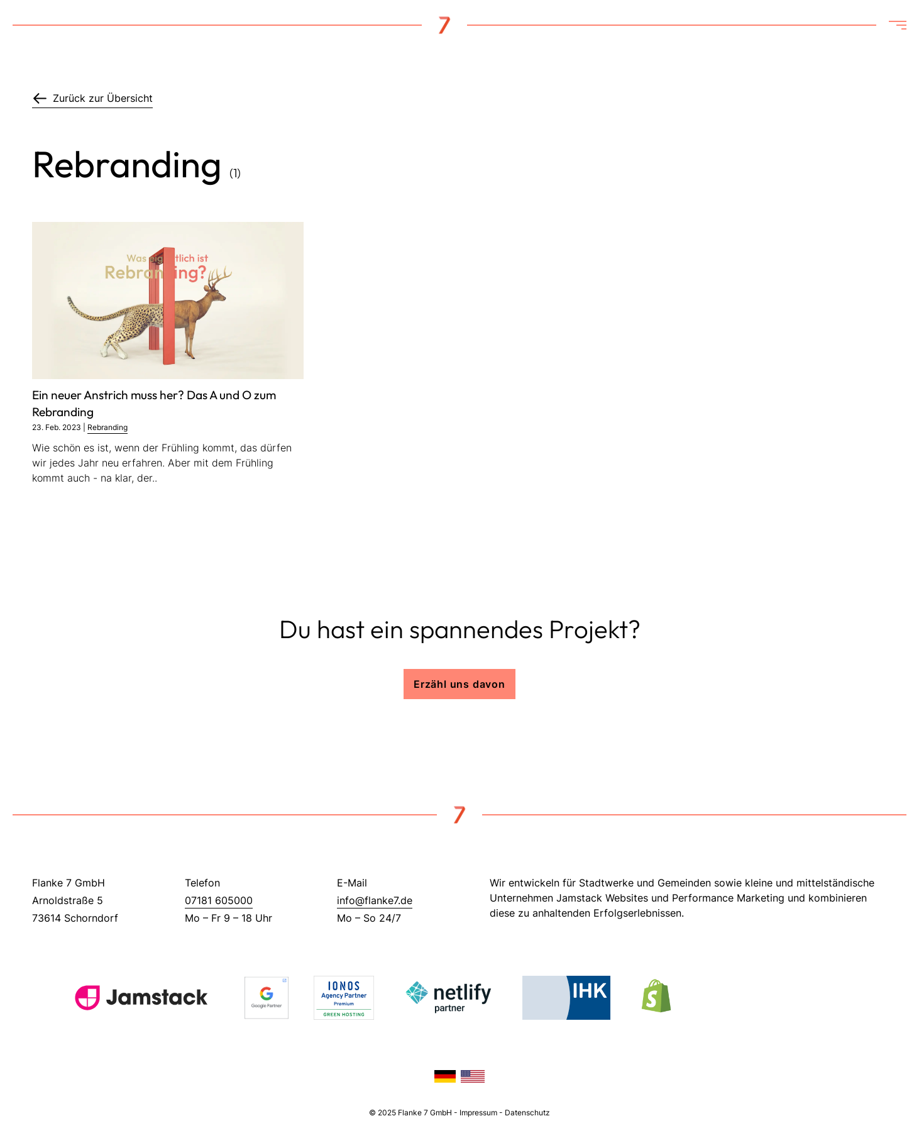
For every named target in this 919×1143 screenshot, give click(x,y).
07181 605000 (219, 900)
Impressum (478, 1112)
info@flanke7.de (374, 900)
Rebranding (107, 427)
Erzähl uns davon (459, 684)
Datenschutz (527, 1112)
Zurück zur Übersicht (92, 98)
